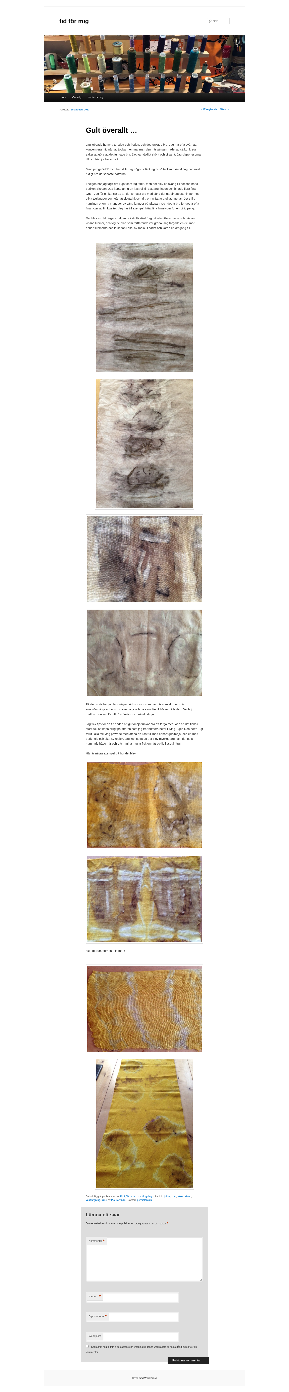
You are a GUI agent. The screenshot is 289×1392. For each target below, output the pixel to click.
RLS (122, 1196)
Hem (63, 97)
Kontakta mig (95, 97)
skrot (180, 1196)
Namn (95, 1296)
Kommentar (97, 1241)
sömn (188, 1196)
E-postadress (98, 1316)
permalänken (144, 1200)
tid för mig (74, 21)
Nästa (225, 109)
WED (104, 1200)
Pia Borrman (118, 1200)
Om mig (76, 97)
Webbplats (95, 1335)
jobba (167, 1196)
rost (174, 1196)
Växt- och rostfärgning (139, 1196)
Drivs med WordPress (144, 1378)
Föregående (208, 109)
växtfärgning (93, 1200)
